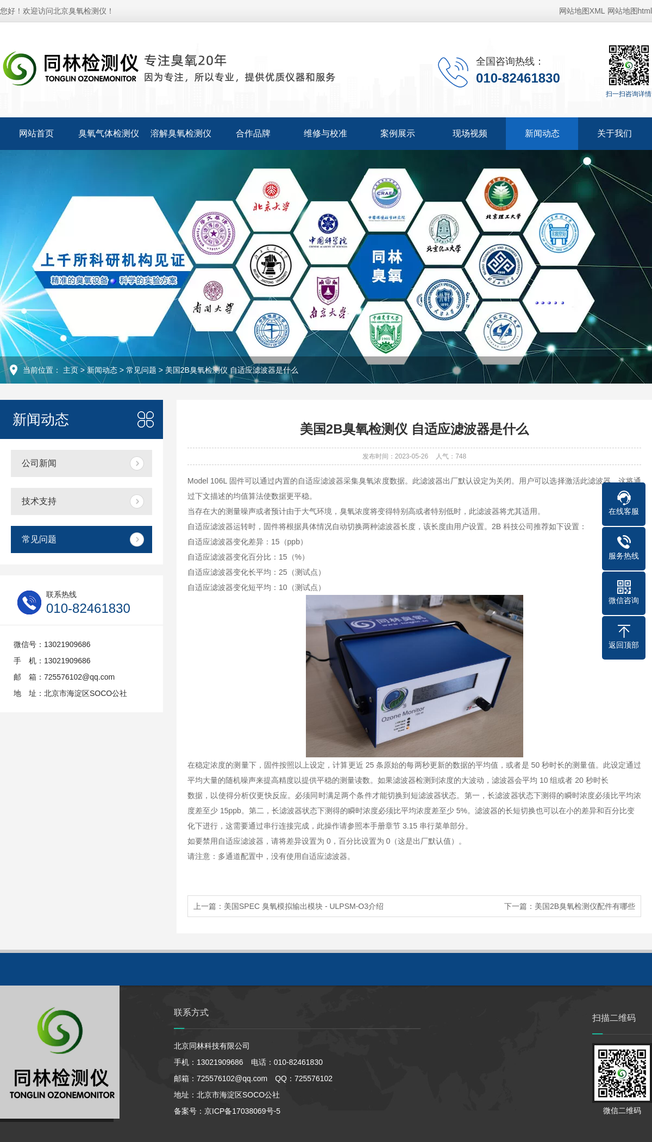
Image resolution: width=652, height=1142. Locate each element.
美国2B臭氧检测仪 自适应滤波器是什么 (231, 370)
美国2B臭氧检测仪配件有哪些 (585, 906)
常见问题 (141, 370)
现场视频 (470, 133)
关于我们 (614, 133)
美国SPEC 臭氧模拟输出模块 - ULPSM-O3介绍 (304, 906)
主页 (70, 370)
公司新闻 (39, 463)
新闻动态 (542, 133)
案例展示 (397, 133)
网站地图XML (582, 11)
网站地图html (629, 11)
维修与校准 (325, 133)
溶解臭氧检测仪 (181, 133)
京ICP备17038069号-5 (242, 1111)
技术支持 (39, 501)
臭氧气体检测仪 (108, 133)
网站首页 (36, 133)
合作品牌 (253, 133)
